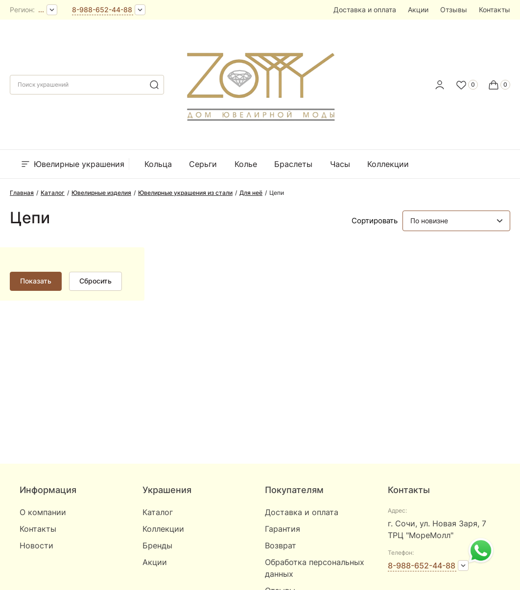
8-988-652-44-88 (102, 9)
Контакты (494, 9)
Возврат (280, 545)
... (41, 9)
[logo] (260, 82)
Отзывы (453, 9)
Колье (246, 164)
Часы (340, 164)
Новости (36, 545)
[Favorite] (466, 85)
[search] (154, 85)
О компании (43, 512)
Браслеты (293, 164)
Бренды (441, 164)
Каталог (157, 512)
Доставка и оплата (364, 9)
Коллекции (388, 164)
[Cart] (499, 85)
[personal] (440, 85)
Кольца (158, 164)
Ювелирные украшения (72, 164)
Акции (418, 9)
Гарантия (282, 529)
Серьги (203, 164)
